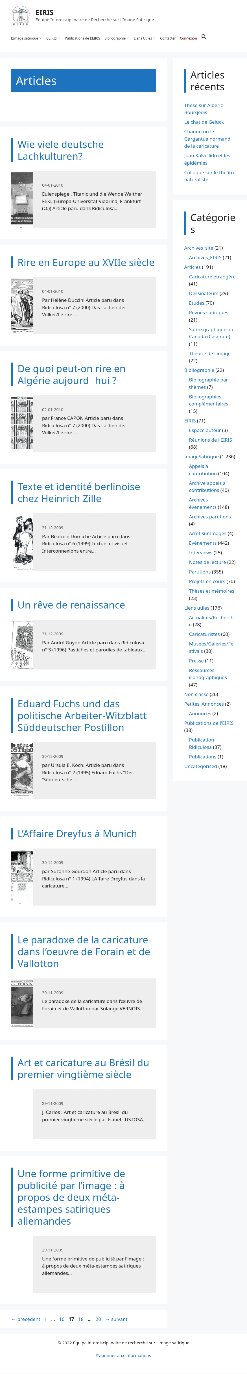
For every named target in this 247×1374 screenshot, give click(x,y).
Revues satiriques (208, 313)
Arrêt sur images (208, 534)
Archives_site (198, 248)
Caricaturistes (204, 635)
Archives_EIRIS (205, 258)
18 (81, 1319)
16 (62, 1319)
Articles (192, 267)
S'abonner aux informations (123, 1356)
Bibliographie (117, 38)
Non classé (196, 695)
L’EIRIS (54, 38)
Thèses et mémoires (211, 591)
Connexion (188, 38)
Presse (196, 661)
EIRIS (45, 12)
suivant (116, 1319)
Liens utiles (196, 608)
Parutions (200, 572)
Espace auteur (205, 431)
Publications (203, 757)
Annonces (200, 714)
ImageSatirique (201, 457)
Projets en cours (207, 582)
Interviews (201, 553)
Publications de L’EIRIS (82, 38)
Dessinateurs (203, 294)
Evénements (203, 543)
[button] (204, 38)
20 (98, 1319)
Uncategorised (200, 767)
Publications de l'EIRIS (209, 723)
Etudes (196, 303)
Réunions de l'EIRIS (210, 440)
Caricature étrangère (212, 277)
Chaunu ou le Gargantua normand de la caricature (207, 139)
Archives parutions (210, 517)
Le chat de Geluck (204, 122)
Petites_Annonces (204, 704)
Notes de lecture (207, 563)
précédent (25, 1319)
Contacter (168, 38)
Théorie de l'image (210, 354)
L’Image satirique (26, 38)
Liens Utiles (145, 38)
